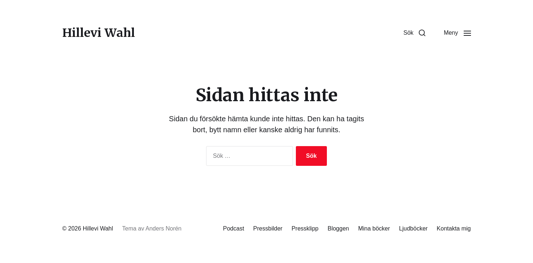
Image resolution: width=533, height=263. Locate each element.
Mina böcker (374, 228)
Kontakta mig (454, 228)
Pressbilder (267, 228)
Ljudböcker (413, 228)
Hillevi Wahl (98, 33)
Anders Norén (164, 228)
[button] (414, 32)
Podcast (233, 228)
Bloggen (338, 228)
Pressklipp (304, 228)
